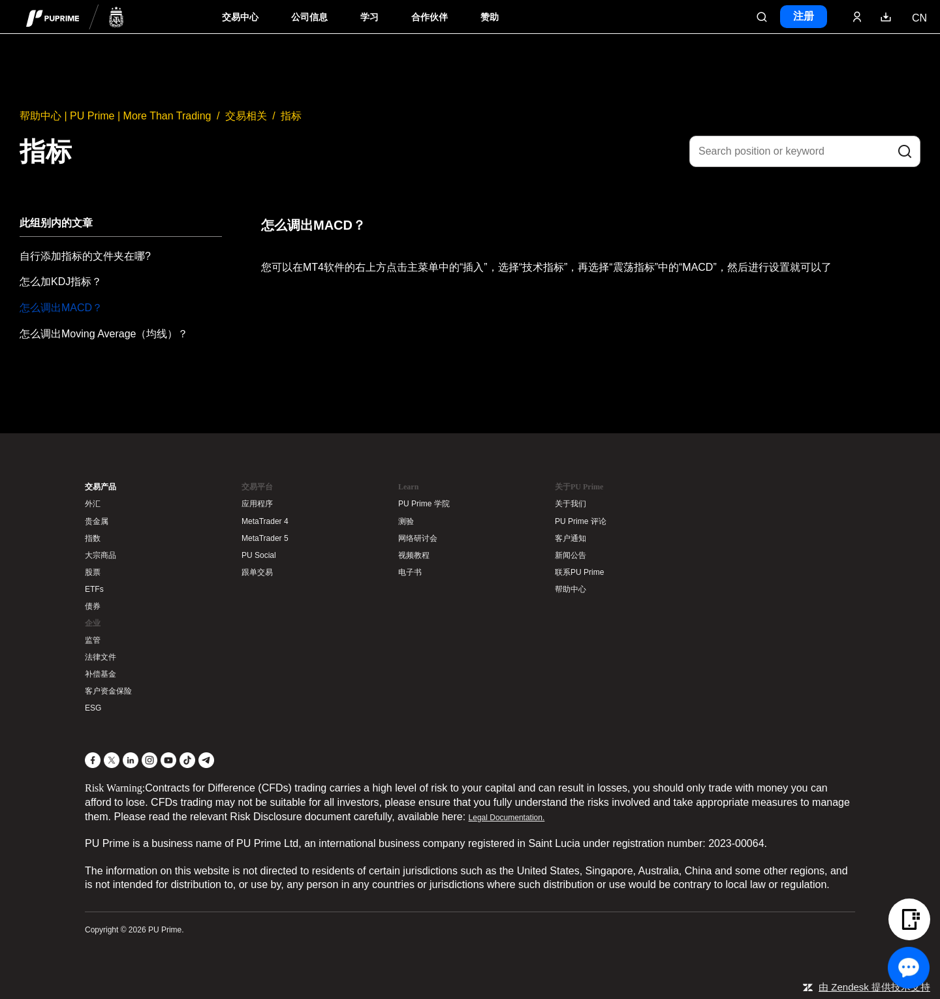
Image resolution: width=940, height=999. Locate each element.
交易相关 (246, 115)
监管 (93, 640)
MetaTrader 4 (265, 521)
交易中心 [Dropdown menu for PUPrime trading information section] (240, 17)
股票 (93, 572)
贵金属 (96, 521)
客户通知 (570, 538)
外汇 (93, 503)
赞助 (489, 17)
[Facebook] (93, 760)
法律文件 (100, 657)
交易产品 (100, 486)
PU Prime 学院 (424, 503)
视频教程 (414, 555)
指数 (93, 538)
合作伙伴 (429, 17)
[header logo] (75, 16)
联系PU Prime (579, 572)
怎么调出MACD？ (61, 307)
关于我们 (570, 503)
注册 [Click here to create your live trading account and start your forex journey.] (803, 16)
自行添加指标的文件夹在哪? (85, 256)
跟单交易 (257, 572)
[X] (111, 760)
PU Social (259, 555)
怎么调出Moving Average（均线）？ (104, 333)
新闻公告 (570, 555)
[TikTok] (187, 760)
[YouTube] (168, 760)
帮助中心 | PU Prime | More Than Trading (115, 115)
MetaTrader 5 (265, 538)
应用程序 (257, 503)
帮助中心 (570, 589)
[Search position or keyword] (804, 151)
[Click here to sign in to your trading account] (857, 16)
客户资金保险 (108, 691)
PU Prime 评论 (580, 521)
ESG (93, 708)
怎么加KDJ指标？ (61, 281)
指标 (291, 115)
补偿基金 (100, 674)
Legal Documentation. (507, 817)
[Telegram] (206, 760)
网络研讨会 (417, 538)
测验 (406, 521)
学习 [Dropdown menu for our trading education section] (369, 17)
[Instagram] (149, 760)
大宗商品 (100, 555)
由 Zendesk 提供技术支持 (874, 986)
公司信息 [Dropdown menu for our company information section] (309, 17)
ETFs (94, 589)
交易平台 (257, 486)
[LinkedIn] (130, 760)
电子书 (410, 572)
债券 (93, 606)
